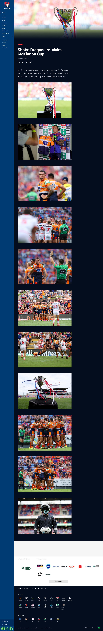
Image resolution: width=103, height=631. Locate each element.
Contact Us (40, 627)
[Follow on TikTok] (32, 588)
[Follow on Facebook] (35, 588)
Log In (4, 624)
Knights (20, 44)
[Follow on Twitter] (38, 588)
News (3, 12)
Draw (3, 20)
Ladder (4, 22)
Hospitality (5, 48)
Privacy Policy (26, 627)
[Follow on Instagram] (42, 588)
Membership (5, 40)
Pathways (5, 30)
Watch (4, 15)
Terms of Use (19, 627)
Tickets (4, 42)
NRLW (3, 28)
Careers (32, 627)
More (7, 36)
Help (36, 627)
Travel (4, 17)
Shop (3, 45)
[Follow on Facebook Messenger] (45, 588)
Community (5, 33)
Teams (4, 25)
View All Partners (58, 581)
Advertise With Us (47, 627)
